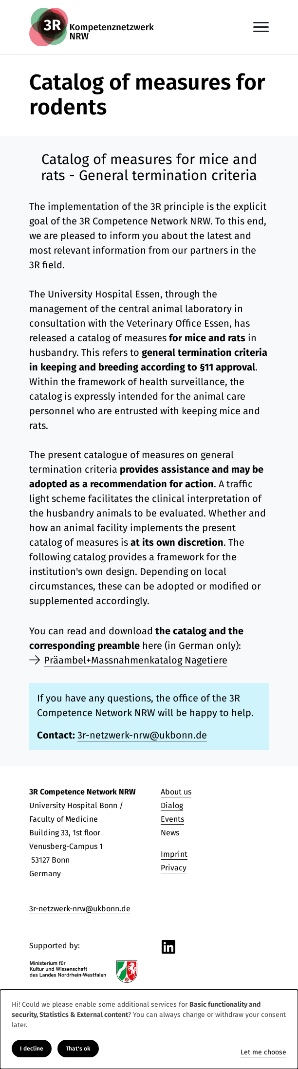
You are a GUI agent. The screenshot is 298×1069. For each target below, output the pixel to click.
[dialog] (149, 1029)
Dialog (172, 805)
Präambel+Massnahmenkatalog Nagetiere (135, 660)
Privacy (173, 867)
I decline (31, 1048)
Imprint (174, 854)
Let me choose (263, 1052)
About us (176, 791)
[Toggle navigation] (261, 27)
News (170, 832)
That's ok (78, 1048)
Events (172, 819)
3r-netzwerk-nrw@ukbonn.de (142, 735)
